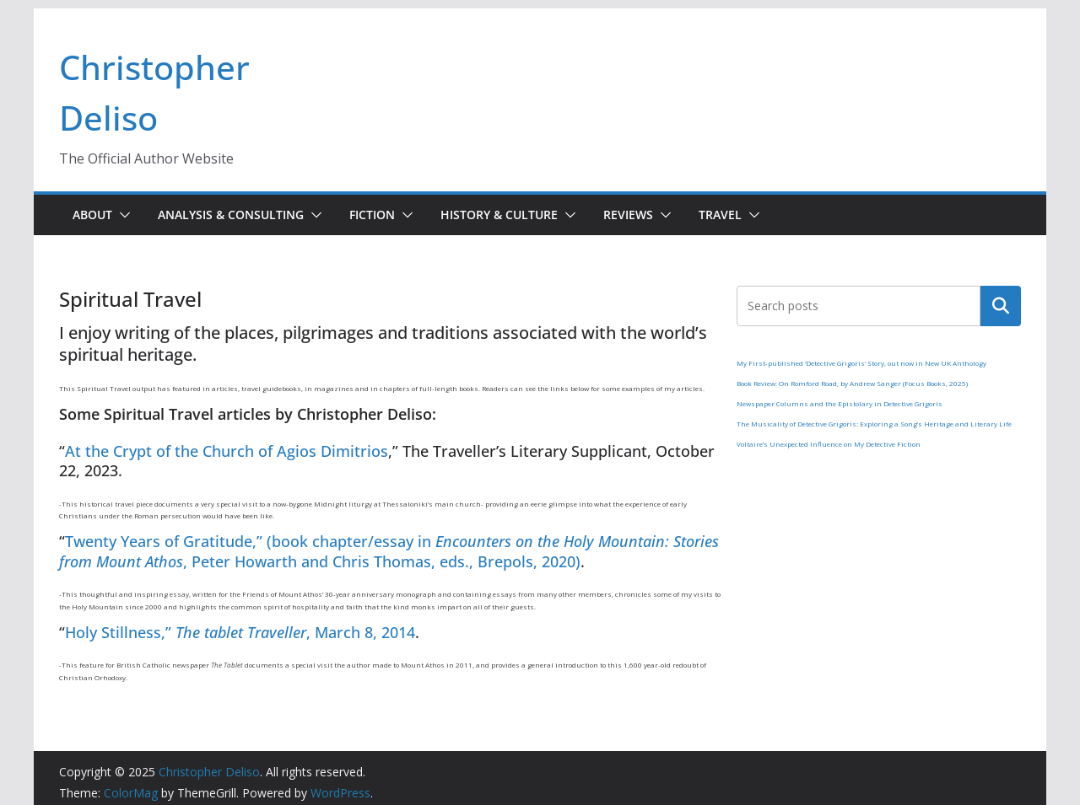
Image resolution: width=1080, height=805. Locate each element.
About (92, 215)
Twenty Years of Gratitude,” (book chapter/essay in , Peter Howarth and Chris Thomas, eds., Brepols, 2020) (389, 551)
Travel (720, 215)
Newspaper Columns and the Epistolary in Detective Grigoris (839, 403)
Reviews (628, 215)
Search (1000, 306)
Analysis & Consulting (231, 215)
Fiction (372, 215)
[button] (121, 215)
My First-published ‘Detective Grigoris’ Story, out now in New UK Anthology (861, 363)
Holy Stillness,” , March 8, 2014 (240, 632)
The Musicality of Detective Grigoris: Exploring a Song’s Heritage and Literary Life (874, 423)
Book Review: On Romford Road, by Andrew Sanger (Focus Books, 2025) (852, 383)
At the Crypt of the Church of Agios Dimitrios (226, 451)
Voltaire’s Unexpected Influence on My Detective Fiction (829, 443)
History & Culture (499, 215)
